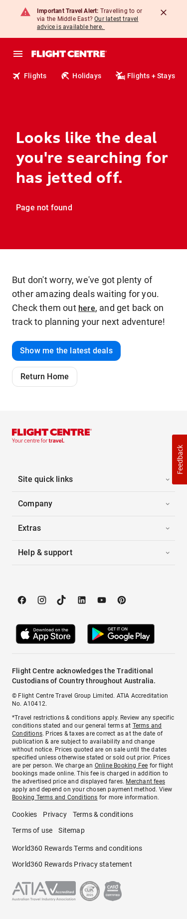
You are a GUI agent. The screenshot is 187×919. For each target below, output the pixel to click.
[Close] (163, 12)
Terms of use (32, 830)
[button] (93, 479)
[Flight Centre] (68, 54)
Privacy (54, 814)
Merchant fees (145, 781)
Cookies (24, 814)
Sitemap (71, 830)
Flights (29, 76)
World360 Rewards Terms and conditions (77, 848)
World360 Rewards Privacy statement (72, 864)
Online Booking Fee (121, 765)
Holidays (80, 76)
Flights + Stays (145, 76)
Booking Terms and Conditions (55, 797)
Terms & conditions (103, 814)
